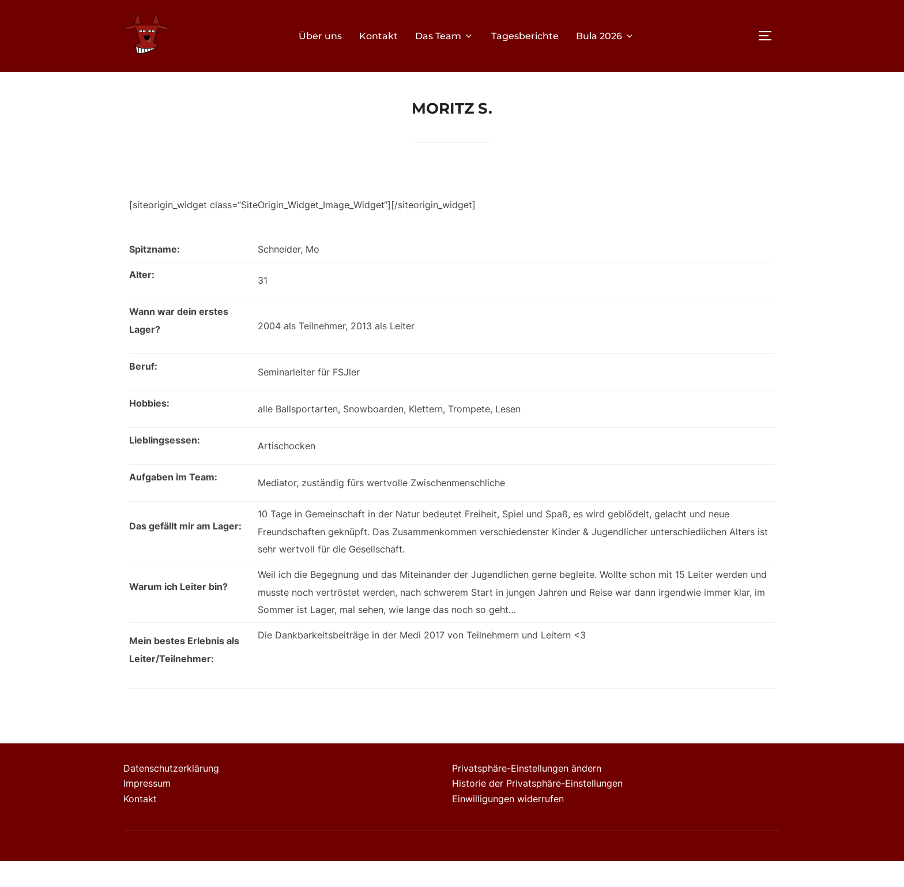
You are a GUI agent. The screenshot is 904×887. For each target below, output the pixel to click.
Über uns (320, 36)
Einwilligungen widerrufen (508, 824)
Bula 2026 (605, 36)
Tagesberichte (525, 36)
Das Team (444, 36)
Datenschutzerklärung (171, 794)
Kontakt (378, 36)
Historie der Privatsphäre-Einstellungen (537, 809)
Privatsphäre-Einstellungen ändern (526, 794)
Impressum (147, 809)
